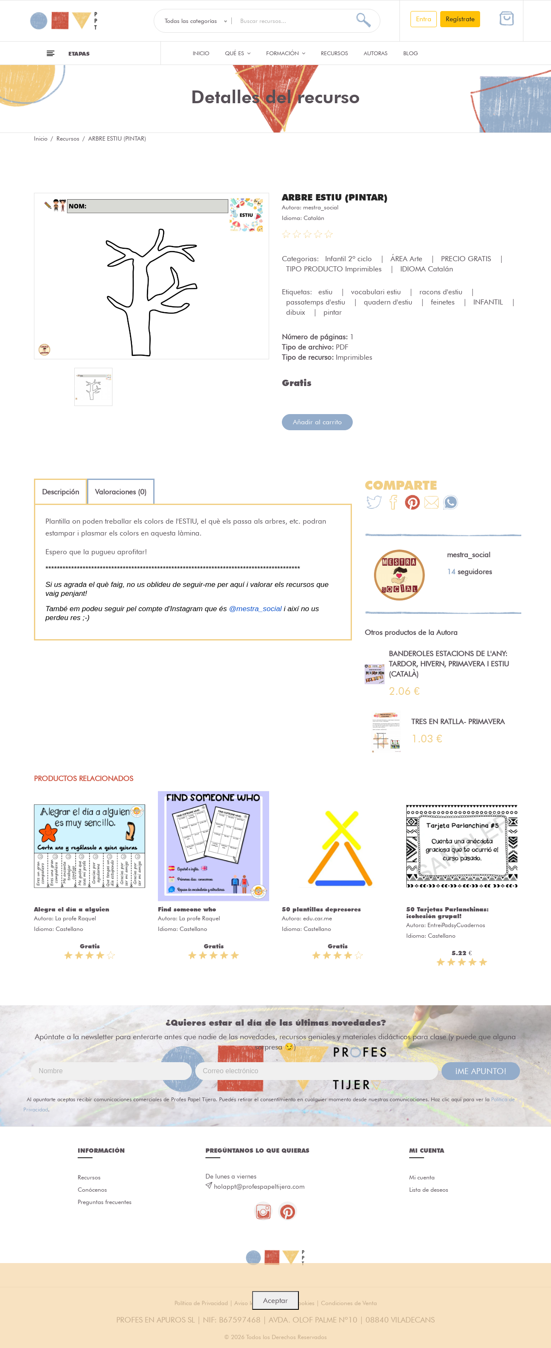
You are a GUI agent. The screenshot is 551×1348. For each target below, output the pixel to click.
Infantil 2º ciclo (349, 258)
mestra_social (320, 206)
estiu (326, 291)
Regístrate (460, 19)
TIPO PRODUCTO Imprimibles (335, 268)
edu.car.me (317, 917)
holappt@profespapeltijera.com (259, 1186)
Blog (410, 53)
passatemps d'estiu (316, 301)
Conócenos (94, 1191)
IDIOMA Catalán (426, 268)
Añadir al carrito (317, 421)
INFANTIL (489, 301)
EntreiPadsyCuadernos (456, 924)
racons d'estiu (441, 291)
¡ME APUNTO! (480, 1070)
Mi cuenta (423, 1177)
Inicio (201, 53)
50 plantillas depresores (321, 908)
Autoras (376, 53)
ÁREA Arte (407, 258)
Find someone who (187, 908)
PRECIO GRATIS (467, 258)
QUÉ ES (237, 53)
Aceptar (275, 1300)
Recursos (334, 53)
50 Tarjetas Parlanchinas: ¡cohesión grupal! (447, 912)
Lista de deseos (430, 1191)
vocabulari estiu (377, 291)
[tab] (60, 491)
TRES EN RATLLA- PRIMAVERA (458, 721)
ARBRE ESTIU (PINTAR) (338, 197)
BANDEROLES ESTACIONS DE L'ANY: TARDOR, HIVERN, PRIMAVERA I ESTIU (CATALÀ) (449, 663)
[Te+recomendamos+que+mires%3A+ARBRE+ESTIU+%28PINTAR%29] (393, 503)
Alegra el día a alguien (71, 908)
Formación (285, 53)
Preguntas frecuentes (106, 1204)
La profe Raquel (75, 917)
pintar (332, 311)
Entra (423, 19)
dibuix (296, 311)
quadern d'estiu (389, 301)
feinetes (444, 301)
